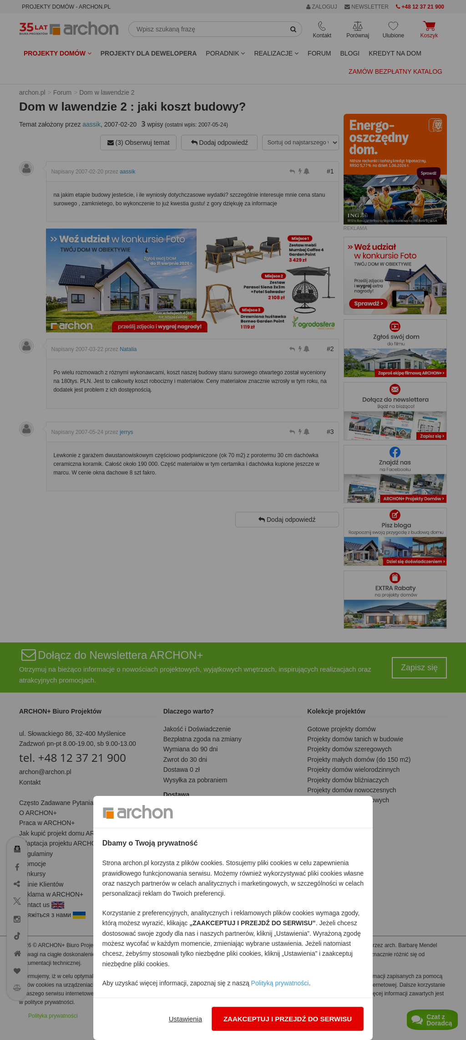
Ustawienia (185, 1019)
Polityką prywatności (280, 983)
